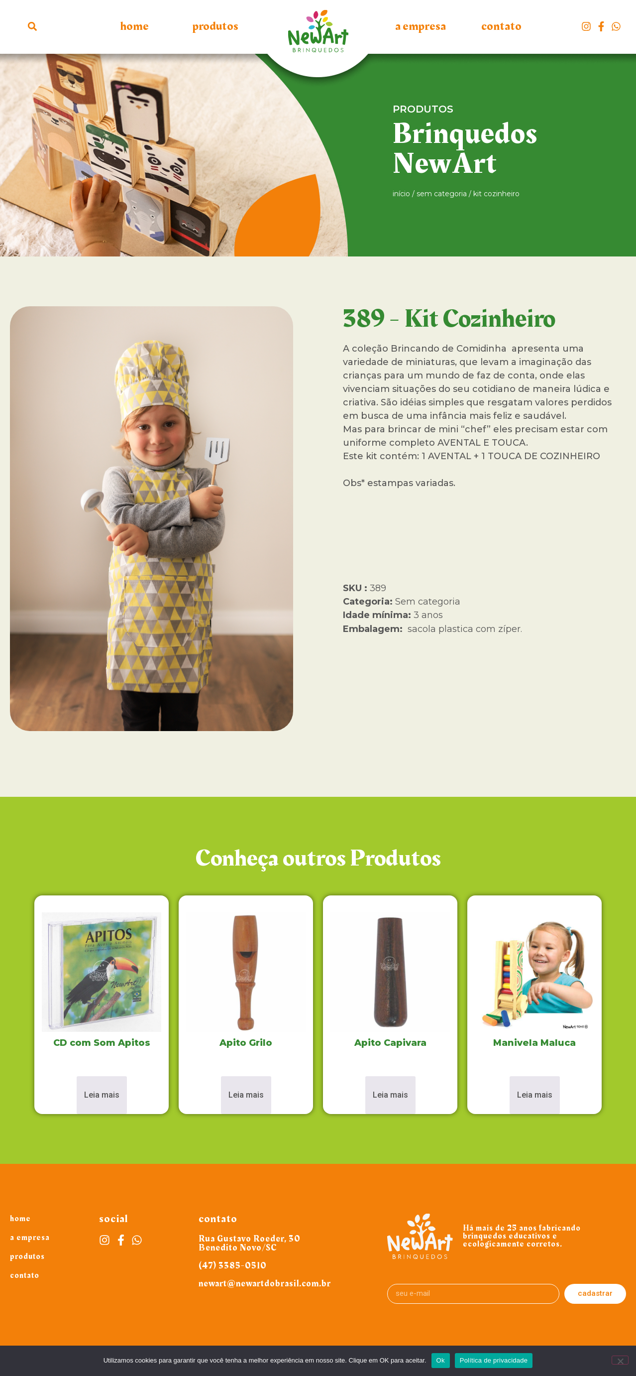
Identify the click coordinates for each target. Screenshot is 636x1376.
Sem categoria (442, 193)
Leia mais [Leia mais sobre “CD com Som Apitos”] (101, 1095)
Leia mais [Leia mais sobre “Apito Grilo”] (246, 1095)
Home (134, 26)
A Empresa (420, 26)
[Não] (620, 1360)
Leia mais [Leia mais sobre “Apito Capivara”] (390, 1095)
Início (401, 193)
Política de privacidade (494, 1360)
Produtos (215, 26)
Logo (318, 36)
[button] (32, 26)
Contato (501, 26)
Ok (440, 1360)
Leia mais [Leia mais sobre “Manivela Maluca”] (534, 1095)
